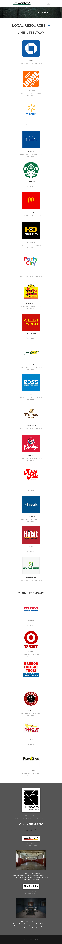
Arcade (21, 877)
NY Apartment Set (44, 926)
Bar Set (36, 926)
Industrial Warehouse (27, 875)
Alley (14, 875)
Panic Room (26, 879)
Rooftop (18, 875)
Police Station (17, 926)
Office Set (31, 926)
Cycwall (32, 879)
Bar (25, 877)
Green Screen (28, 928)
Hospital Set (24, 926)
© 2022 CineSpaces (31, 939)
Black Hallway (44, 877)
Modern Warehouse (38, 875)
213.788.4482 (31, 824)
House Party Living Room (33, 877)
